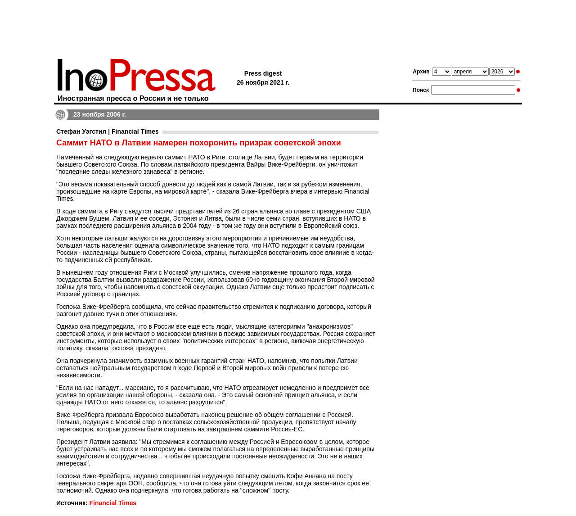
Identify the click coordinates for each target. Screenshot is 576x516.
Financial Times (112, 503)
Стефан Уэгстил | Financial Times (107, 131)
